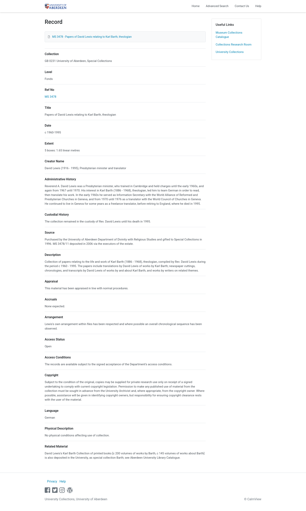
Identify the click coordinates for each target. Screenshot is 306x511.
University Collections (230, 52)
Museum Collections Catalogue (229, 35)
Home (195, 6)
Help (258, 6)
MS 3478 (50, 96)
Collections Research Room (234, 44)
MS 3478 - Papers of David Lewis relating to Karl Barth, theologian (92, 36)
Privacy (52, 481)
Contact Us (242, 6)
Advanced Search (217, 6)
